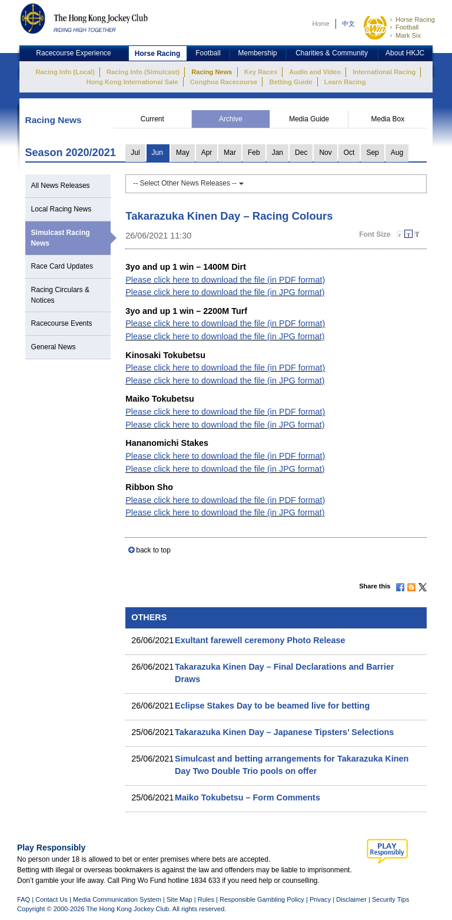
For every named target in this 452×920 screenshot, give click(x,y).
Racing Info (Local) (65, 71)
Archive (230, 119)
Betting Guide (291, 81)
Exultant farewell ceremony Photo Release (260, 640)
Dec (301, 152)
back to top (153, 550)
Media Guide (309, 119)
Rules (207, 899)
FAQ (23, 899)
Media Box (387, 119)
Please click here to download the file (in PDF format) (225, 279)
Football (407, 27)
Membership (257, 53)
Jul (135, 152)
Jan (277, 152)
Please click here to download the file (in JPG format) (224, 292)
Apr (206, 152)
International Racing (384, 71)
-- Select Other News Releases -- (188, 183)
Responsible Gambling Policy (262, 899)
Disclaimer (351, 899)
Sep (372, 152)
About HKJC (404, 53)
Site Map (179, 899)
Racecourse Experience (73, 53)
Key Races (260, 71)
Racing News (211, 71)
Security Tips (390, 899)
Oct (349, 152)
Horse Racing (415, 19)
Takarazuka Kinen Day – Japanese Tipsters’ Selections (284, 732)
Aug (397, 152)
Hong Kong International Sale (132, 81)
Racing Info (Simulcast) (143, 71)
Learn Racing (345, 81)
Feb (254, 152)
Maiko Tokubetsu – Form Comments (247, 797)
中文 (348, 23)
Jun (157, 152)
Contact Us (51, 899)
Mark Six (408, 35)
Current (152, 119)
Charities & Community (331, 53)
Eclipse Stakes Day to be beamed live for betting (272, 705)
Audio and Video (315, 71)
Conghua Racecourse (224, 81)
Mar (230, 152)
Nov (325, 152)
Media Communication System (117, 899)
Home (321, 23)
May (183, 152)
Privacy (320, 899)
